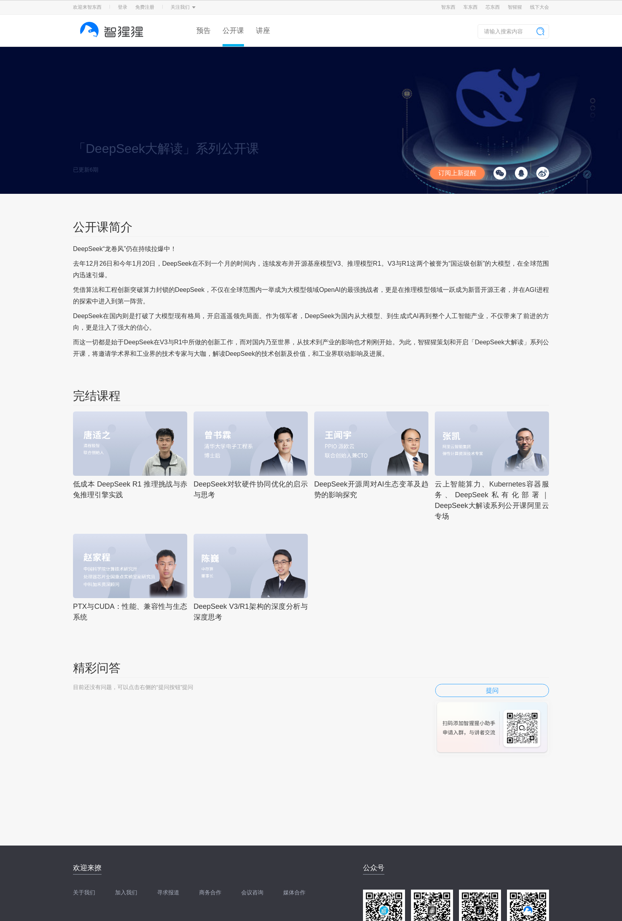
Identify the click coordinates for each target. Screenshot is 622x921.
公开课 (233, 31)
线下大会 (539, 7)
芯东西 (493, 7)
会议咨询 (252, 892)
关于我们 (84, 892)
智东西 (448, 7)
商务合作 (210, 892)
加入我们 (126, 892)
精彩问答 (97, 667)
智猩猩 (515, 7)
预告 (203, 31)
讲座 (263, 31)
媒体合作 (294, 892)
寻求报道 (168, 892)
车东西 (470, 7)
